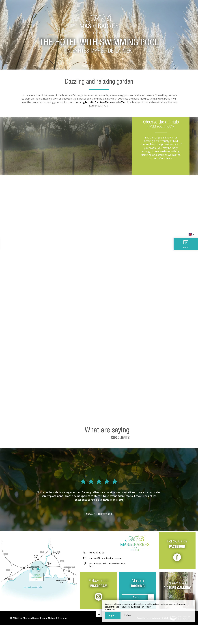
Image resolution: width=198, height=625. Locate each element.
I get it (112, 615)
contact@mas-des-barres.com (105, 558)
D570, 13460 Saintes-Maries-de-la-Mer (107, 565)
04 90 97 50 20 (96, 553)
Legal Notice (48, 617)
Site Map (62, 617)
